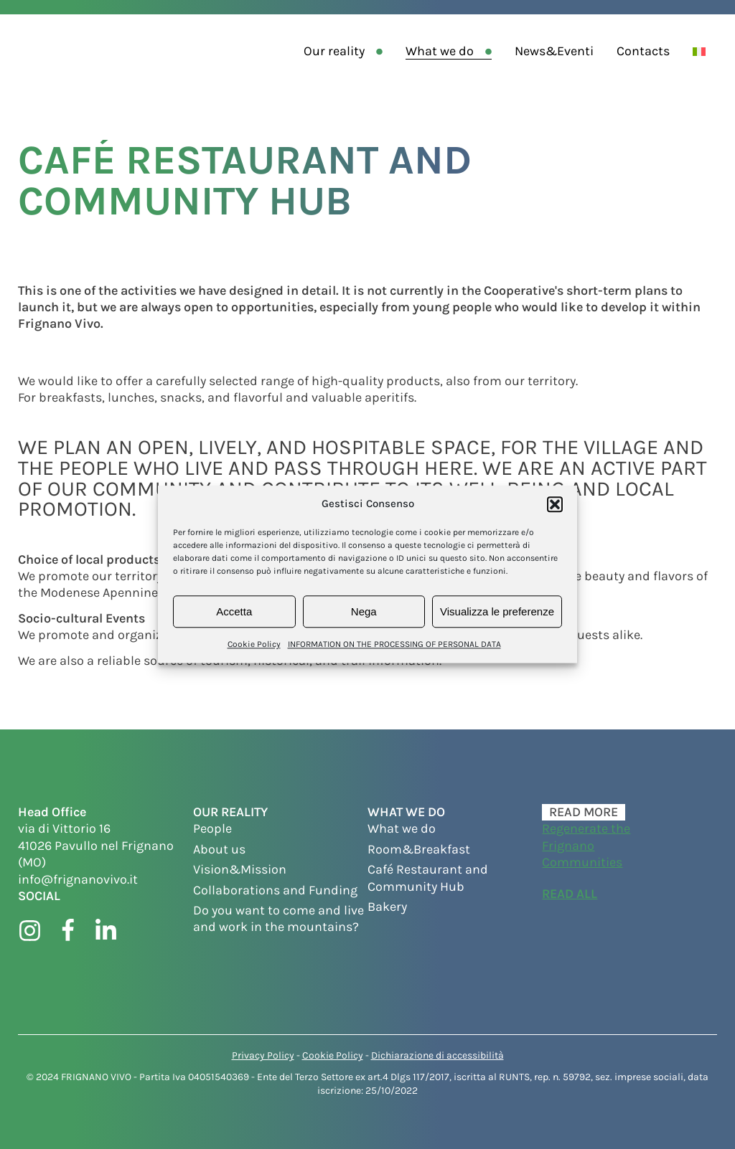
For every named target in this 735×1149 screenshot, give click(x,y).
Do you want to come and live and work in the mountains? (278, 918)
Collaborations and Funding (275, 890)
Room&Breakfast (419, 849)
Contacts (643, 51)
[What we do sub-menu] (491, 51)
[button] (555, 504)
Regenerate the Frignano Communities (586, 845)
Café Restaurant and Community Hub (428, 877)
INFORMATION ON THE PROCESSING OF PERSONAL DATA (394, 644)
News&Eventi (554, 51)
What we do (440, 51)
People (212, 828)
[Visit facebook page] (68, 930)
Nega (364, 611)
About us (219, 849)
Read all (569, 894)
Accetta (234, 611)
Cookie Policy (254, 644)
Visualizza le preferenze (497, 611)
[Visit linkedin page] (106, 930)
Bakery (387, 906)
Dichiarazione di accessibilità (437, 1055)
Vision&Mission (239, 869)
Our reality (334, 51)
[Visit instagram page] (30, 930)
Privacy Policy (263, 1055)
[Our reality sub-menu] (382, 51)
